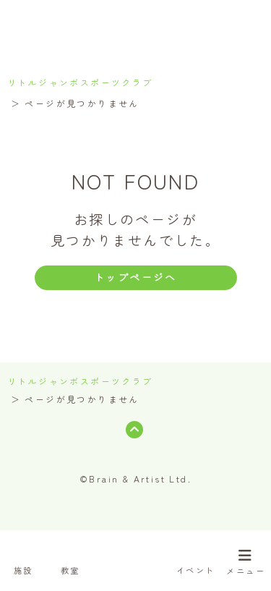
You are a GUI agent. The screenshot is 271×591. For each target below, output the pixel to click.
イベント (195, 558)
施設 (23, 558)
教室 (70, 558)
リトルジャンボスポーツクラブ (80, 82)
